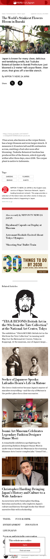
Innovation (31, 525)
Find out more (25, 550)
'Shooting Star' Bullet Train (21, 244)
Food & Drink (23, 519)
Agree (25, 545)
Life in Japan (9, 530)
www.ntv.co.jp (7, 201)
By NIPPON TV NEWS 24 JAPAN (15, 76)
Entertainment (12, 525)
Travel (7, 519)
